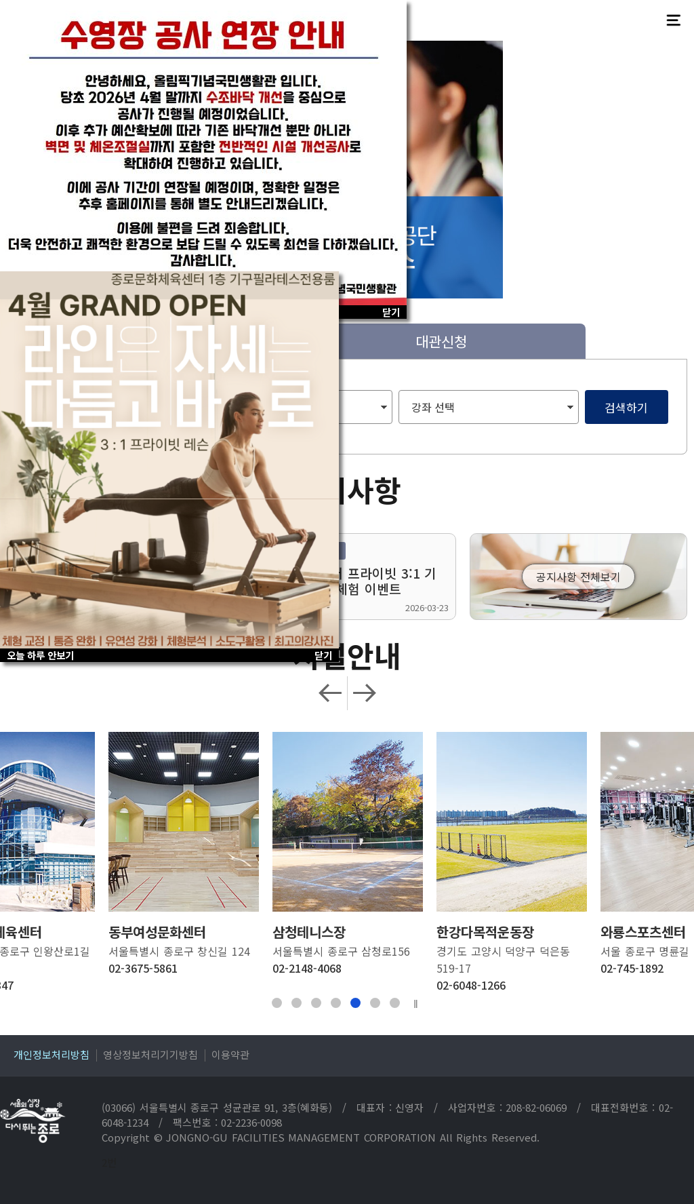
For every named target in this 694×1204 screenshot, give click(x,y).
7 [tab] (395, 1003)
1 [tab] (277, 1003)
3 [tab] (316, 1003)
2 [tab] (296, 1003)
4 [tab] (336, 1003)
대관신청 (441, 341)
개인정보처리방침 (51, 1054)
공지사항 (347, 489)
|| (415, 1003)
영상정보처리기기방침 (150, 1054)
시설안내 (347, 655)
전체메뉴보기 (673, 20)
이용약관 (230, 1054)
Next (364, 693)
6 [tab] (375, 1003)
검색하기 (626, 407)
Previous (330, 693)
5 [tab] (355, 1003)
